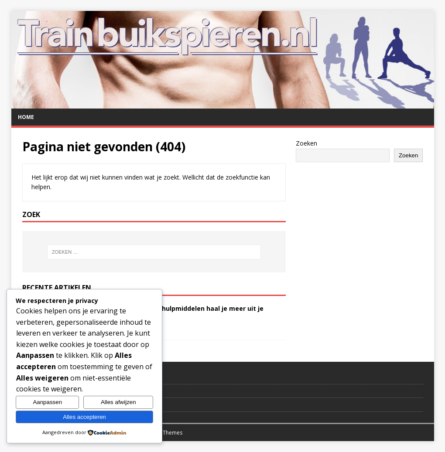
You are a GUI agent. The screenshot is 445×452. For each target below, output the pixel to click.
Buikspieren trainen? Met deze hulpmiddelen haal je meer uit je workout (164, 312)
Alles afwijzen (118, 402)
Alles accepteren (84, 417)
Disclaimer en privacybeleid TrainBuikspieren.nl (85, 404)
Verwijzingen (39, 391)
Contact (32, 377)
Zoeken (306, 143)
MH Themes (167, 432)
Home (26, 117)
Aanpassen (47, 402)
